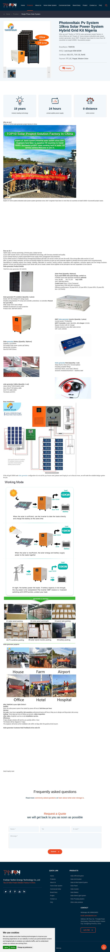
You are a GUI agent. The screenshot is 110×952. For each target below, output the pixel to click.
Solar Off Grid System (77, 876)
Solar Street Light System (78, 895)
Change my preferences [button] (25, 947)
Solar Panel (73, 885)
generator (10, 341)
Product (16, 14)
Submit (55, 851)
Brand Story (76, 5)
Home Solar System (50, 5)
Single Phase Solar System (30, 14)
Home (23, 5)
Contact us (93, 5)
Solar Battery (74, 892)
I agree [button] (6, 947)
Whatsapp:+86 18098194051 (89, 912)
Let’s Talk (88, 930)
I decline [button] (12, 947)
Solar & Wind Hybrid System (79, 882)
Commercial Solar (64, 5)
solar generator (23, 475)
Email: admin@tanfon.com (89, 915)
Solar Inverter (74, 889)
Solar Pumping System (77, 899)
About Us (38, 5)
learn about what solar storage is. (71, 798)
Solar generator (64, 319)
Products (30, 5)
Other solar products (76, 902)
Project (85, 5)
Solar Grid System (76, 879)
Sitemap (58, 948)
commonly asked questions (45, 798)
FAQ (100, 5)
